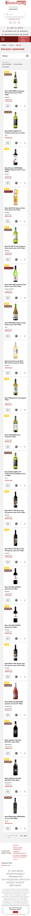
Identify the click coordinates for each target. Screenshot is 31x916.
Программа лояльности (14, 19)
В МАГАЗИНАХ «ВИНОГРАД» (18, 914)
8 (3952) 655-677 (13, 9)
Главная (12, 28)
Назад (5, 835)
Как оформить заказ (11, 31)
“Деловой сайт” (5, 865)
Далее (25, 835)
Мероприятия (24, 31)
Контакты (20, 28)
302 (21, 835)
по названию (5, 66)
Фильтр (18, 45)
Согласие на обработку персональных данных (20, 856)
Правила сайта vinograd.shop (17, 848)
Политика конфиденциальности (19, 852)
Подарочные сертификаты (12, 34)
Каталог (11, 45)
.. (18, 835)
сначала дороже (17, 64)
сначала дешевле (6, 64)
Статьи (15, 859)
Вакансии (25, 34)
